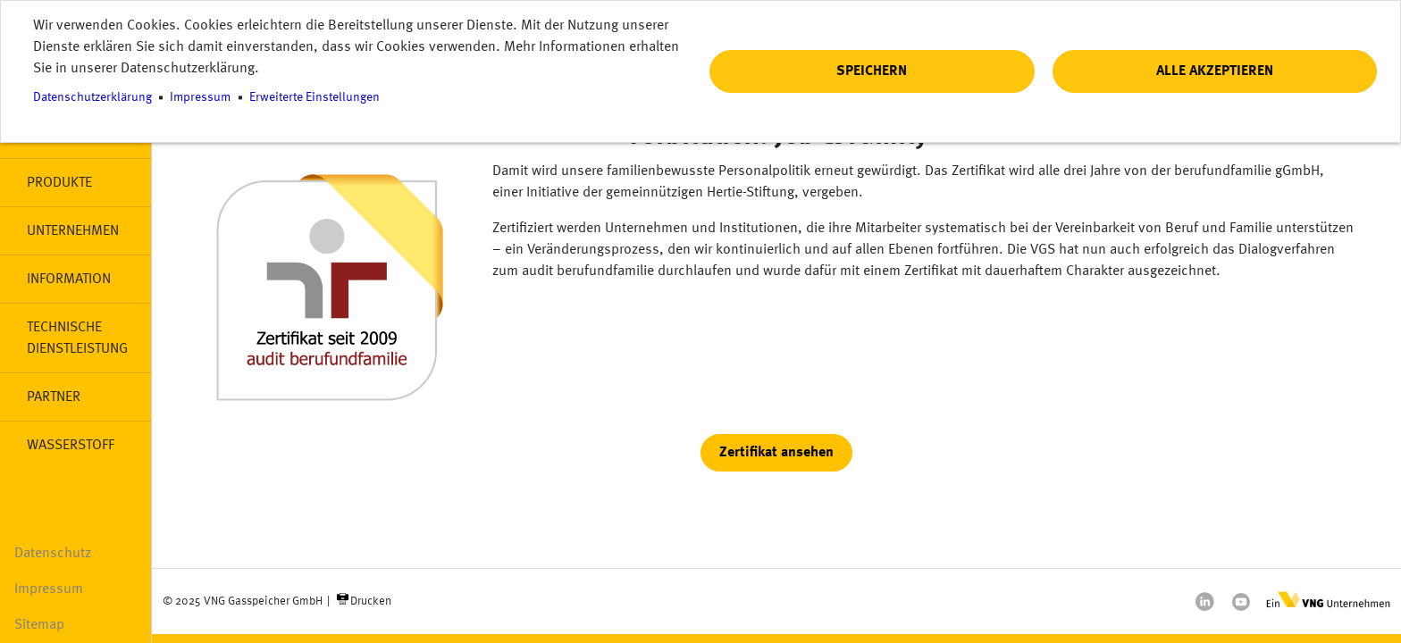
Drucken (370, 601)
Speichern (871, 71)
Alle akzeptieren (1214, 71)
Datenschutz (52, 554)
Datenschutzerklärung (92, 98)
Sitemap (39, 625)
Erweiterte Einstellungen (314, 98)
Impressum (48, 589)
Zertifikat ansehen (776, 453)
